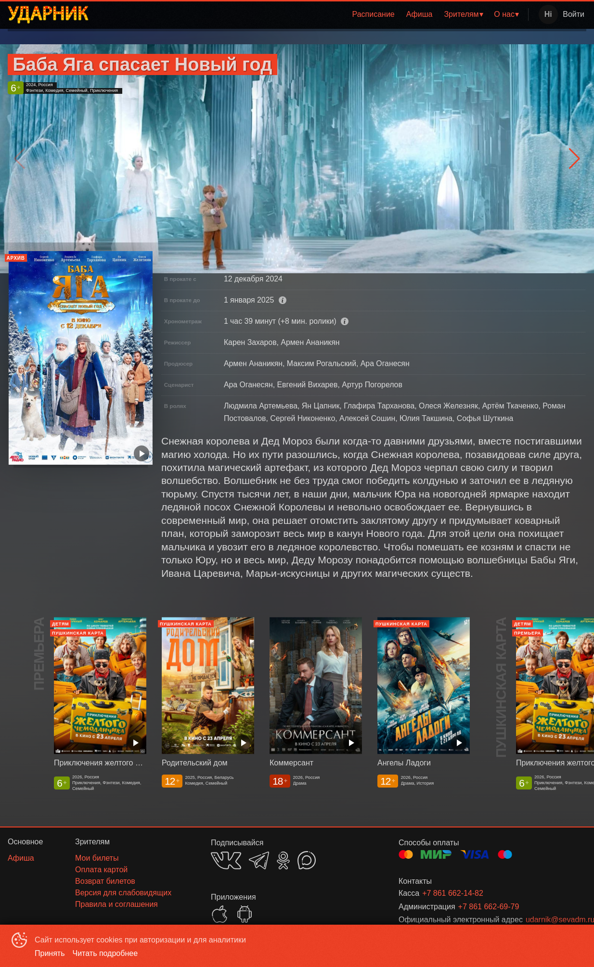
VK (226, 860)
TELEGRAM (259, 860)
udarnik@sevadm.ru (544, 920)
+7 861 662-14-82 (452, 893)
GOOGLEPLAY (244, 914)
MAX (306, 860)
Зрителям (461, 14)
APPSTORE (219, 914)
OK (283, 860)
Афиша (419, 14)
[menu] (310, 14)
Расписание (373, 14)
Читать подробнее (105, 953)
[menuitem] (373, 14)
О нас (504, 14)
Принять (50, 953)
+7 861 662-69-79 (488, 907)
